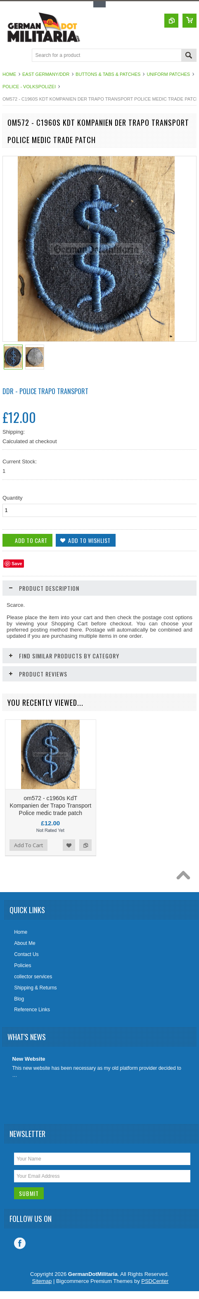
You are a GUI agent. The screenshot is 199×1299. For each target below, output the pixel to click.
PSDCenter (154, 1281)
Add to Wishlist (69, 845)
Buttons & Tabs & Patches (108, 74)
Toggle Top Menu (99, 4)
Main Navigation (9, 56)
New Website (28, 1059)
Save (17, 563)
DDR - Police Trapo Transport (45, 391)
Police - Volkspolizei (29, 86)
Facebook (20, 1243)
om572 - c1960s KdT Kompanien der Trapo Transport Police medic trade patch (50, 805)
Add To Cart (28, 845)
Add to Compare (85, 845)
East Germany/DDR (45, 74)
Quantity (12, 498)
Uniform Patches (168, 74)
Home (9, 74)
